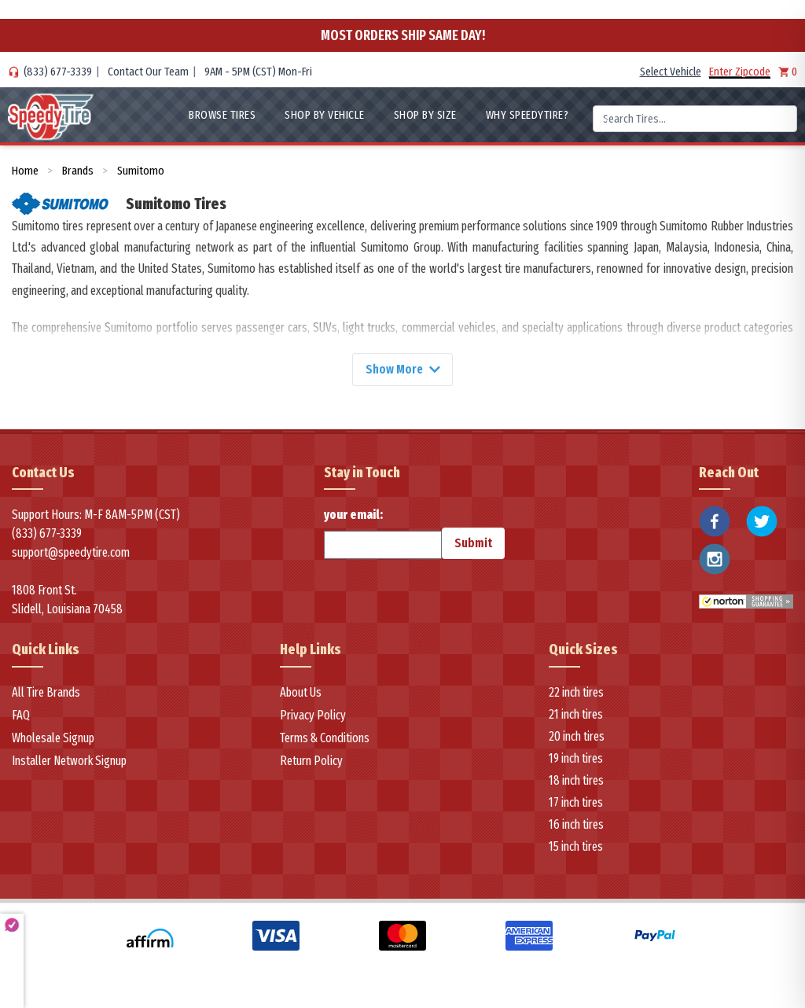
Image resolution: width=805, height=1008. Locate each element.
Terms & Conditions (324, 738)
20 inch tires (577, 737)
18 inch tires (576, 781)
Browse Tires (222, 115)
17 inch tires (576, 803)
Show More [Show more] (402, 369)
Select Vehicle (670, 71)
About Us (301, 693)
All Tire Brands (46, 693)
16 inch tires (576, 825)
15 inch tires (576, 847)
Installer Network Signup (69, 761)
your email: (383, 534)
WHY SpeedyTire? (527, 115)
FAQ (21, 715)
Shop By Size (425, 115)
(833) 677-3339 (58, 71)
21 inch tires (576, 715)
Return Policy (311, 761)
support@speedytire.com (71, 553)
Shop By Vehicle (325, 115)
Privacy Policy (313, 715)
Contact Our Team (148, 71)
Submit (473, 543)
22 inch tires (576, 693)
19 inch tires (576, 759)
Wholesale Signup (53, 738)
